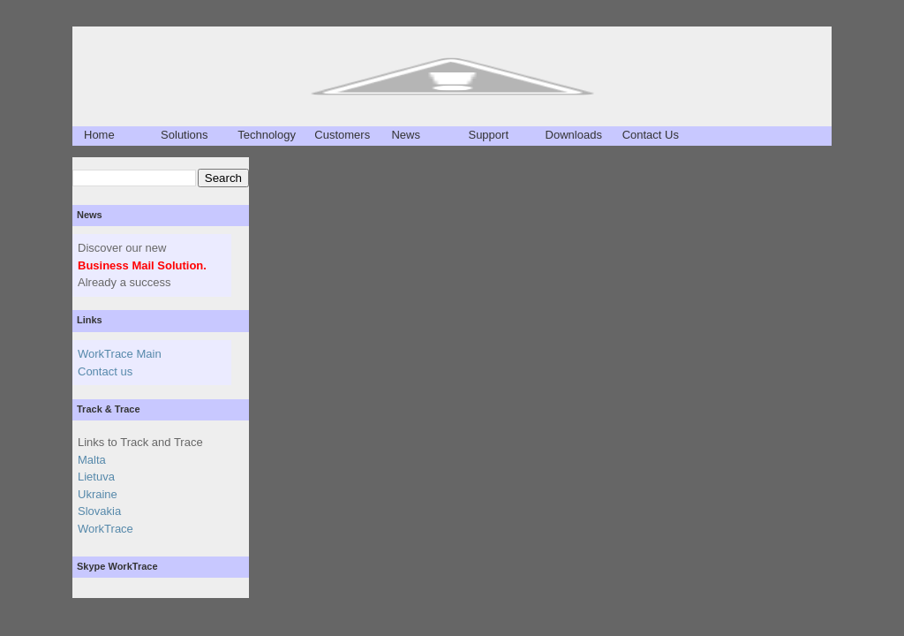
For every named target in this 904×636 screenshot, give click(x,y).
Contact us (105, 371)
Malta (92, 459)
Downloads (574, 134)
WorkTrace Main (120, 353)
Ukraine (97, 494)
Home (99, 134)
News (405, 134)
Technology (266, 134)
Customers (342, 134)
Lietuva (96, 476)
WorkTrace (105, 528)
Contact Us (650, 134)
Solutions (184, 134)
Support (488, 134)
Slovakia (99, 511)
